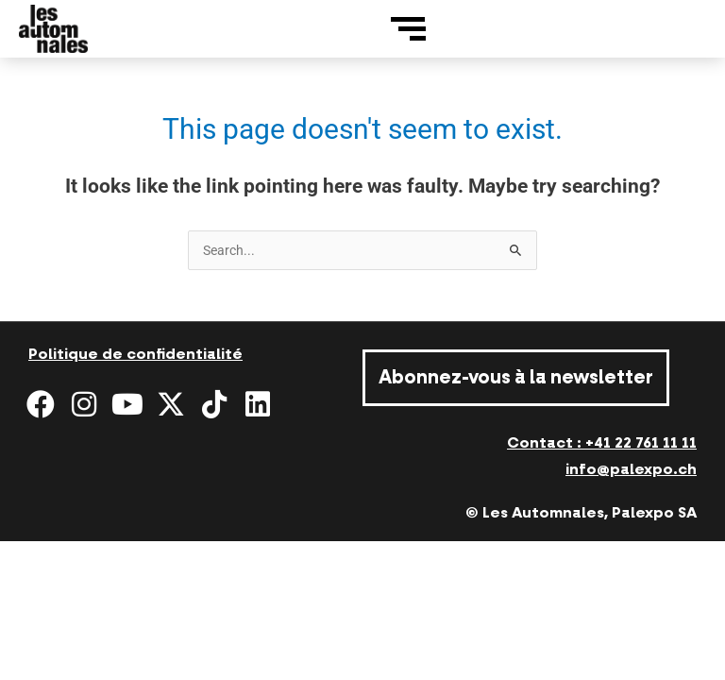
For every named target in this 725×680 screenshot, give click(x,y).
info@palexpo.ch (631, 469)
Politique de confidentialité (135, 354)
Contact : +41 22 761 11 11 (602, 442)
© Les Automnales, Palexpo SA (581, 512)
